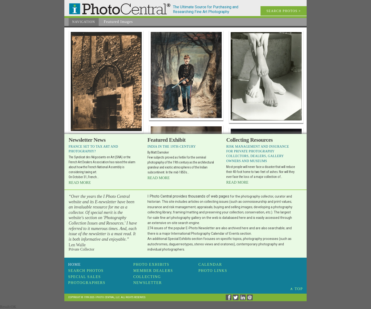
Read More (80, 183)
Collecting (147, 277)
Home (74, 264)
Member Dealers (153, 271)
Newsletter (147, 283)
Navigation (83, 22)
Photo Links (212, 271)
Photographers (86, 283)
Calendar (210, 264)
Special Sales (84, 277)
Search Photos (86, 271)
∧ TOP (296, 289)
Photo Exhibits (151, 264)
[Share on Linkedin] (243, 299)
